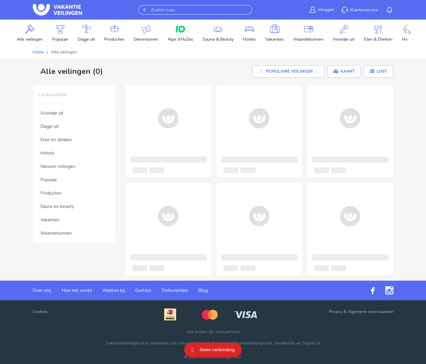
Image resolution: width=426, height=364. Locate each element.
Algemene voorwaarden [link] (370, 311)
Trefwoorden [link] (174, 290)
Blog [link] (203, 290)
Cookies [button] (40, 311)
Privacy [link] (335, 311)
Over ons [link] (42, 290)
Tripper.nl (311, 343)
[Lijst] (378, 71)
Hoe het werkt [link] (77, 290)
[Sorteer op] (288, 71)
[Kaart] (344, 71)
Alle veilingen (64, 52)
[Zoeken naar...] (195, 10)
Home (38, 52)
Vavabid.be (284, 343)
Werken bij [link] (113, 290)
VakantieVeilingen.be (252, 343)
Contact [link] (143, 290)
